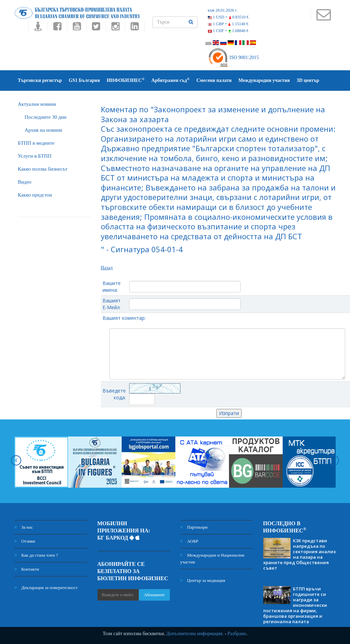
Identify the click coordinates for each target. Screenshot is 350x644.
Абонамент (154, 594)
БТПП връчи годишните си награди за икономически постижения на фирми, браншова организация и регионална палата (295, 605)
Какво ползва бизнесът (43, 169)
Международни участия (264, 80)
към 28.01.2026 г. (222, 10)
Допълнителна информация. (195, 633)
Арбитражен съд (170, 80)
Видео (24, 182)
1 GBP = (228, 24)
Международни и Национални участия (212, 558)
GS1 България (84, 80)
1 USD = (228, 17)
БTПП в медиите (36, 143)
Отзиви (24, 541)
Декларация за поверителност (46, 587)
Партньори (193, 527)
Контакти (26, 569)
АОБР (189, 541)
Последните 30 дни (45, 117)
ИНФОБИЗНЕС (126, 80)
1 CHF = (228, 30)
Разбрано (237, 633)
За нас (23, 527)
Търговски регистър (40, 80)
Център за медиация (202, 580)
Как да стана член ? (36, 555)
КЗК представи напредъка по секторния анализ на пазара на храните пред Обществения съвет (299, 554)
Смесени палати (214, 80)
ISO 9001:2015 (233, 57)
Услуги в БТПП (34, 156)
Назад (107, 267)
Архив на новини (43, 130)
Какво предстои (35, 195)
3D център (308, 80)
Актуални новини (37, 104)
